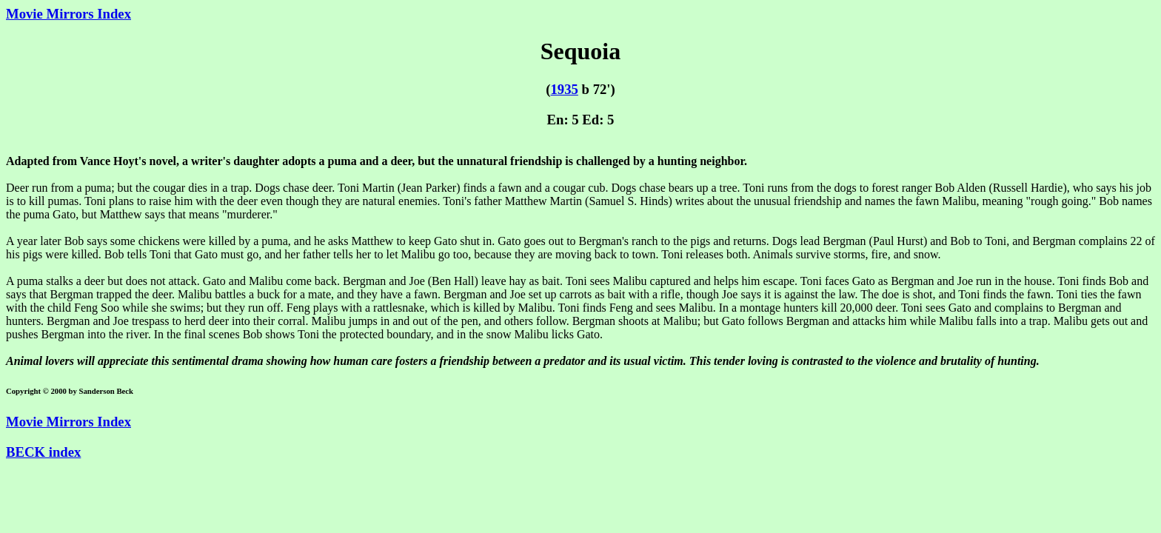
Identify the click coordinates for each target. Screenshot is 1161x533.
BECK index (43, 452)
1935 (564, 89)
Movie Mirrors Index (68, 13)
